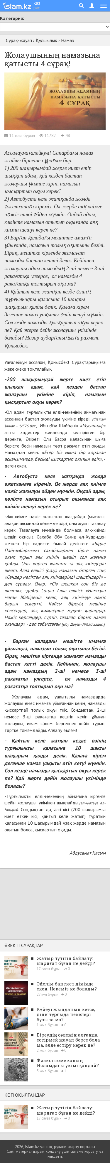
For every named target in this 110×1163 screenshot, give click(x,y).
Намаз (67, 40)
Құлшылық (46, 40)
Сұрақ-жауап (19, 40)
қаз (36, 3)
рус (36, 8)
